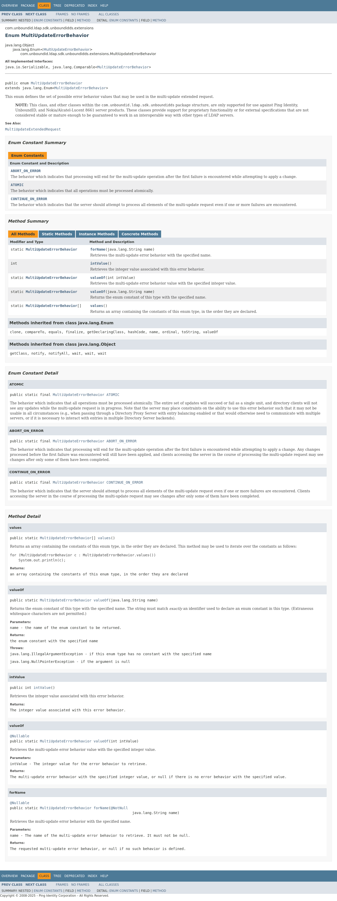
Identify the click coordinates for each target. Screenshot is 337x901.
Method (83, 20)
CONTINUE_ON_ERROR (29, 199)
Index (92, 5)
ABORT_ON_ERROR (26, 171)
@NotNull (119, 808)
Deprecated (74, 5)
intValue (98, 263)
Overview (10, 5)
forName (97, 249)
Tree (57, 5)
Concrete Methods (140, 234)
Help (104, 5)
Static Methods (57, 234)
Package (28, 5)
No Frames (80, 14)
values (96, 306)
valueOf (97, 278)
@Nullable (19, 736)
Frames (62, 14)
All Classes (109, 14)
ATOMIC (17, 185)
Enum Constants (48, 20)
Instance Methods (97, 234)
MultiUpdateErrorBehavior (66, 49)
